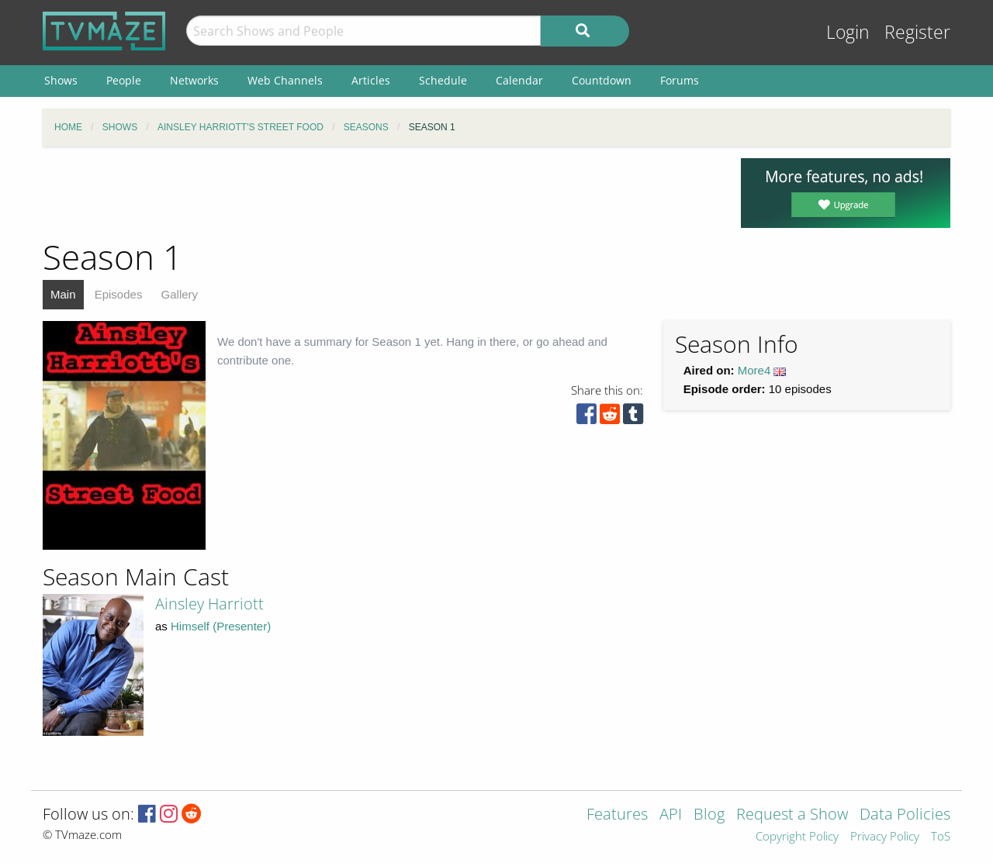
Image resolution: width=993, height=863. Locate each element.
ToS (940, 837)
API (670, 815)
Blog (709, 815)
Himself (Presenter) (221, 626)
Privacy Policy (884, 837)
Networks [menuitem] (194, 80)
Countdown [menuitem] (601, 80)
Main (63, 294)
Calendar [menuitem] (519, 80)
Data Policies (905, 815)
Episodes (119, 294)
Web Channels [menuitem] (285, 80)
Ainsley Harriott (209, 603)
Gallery (180, 294)
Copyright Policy (797, 837)
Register (917, 32)
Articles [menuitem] (370, 80)
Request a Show (792, 815)
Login (848, 32)
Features (617, 815)
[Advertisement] (380, 193)
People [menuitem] (123, 80)
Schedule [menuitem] (443, 80)
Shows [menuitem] (61, 80)
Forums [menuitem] (679, 80)
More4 (754, 370)
